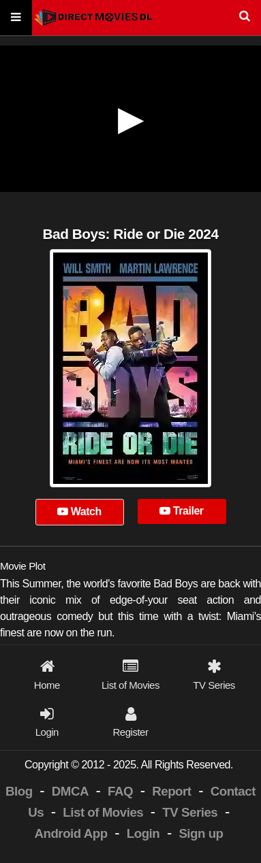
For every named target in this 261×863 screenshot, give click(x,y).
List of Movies (103, 812)
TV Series (189, 812)
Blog (19, 791)
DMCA (70, 791)
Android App (70, 833)
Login (143, 833)
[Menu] (16, 18)
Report (171, 791)
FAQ (120, 791)
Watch (79, 511)
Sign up (201, 833)
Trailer (181, 511)
